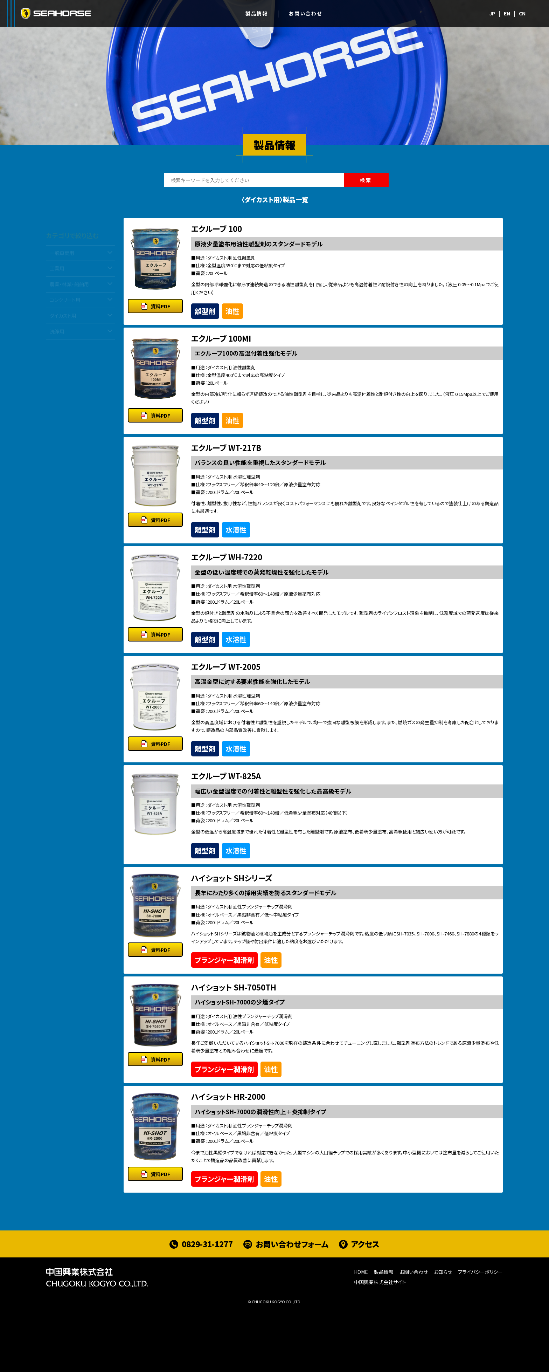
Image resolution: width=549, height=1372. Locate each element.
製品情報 (256, 13)
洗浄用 (57, 336)
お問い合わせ (305, 13)
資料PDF (160, 313)
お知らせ (443, 1334)
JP (492, 13)
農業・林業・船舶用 (69, 289)
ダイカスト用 (63, 320)
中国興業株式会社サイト (380, 1345)
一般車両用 (62, 257)
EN (507, 13)
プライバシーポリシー (480, 1334)
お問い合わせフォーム (292, 1306)
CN (522, 13)
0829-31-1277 (207, 1306)
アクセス (365, 1306)
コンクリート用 (65, 304)
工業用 (57, 273)
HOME (361, 1334)
